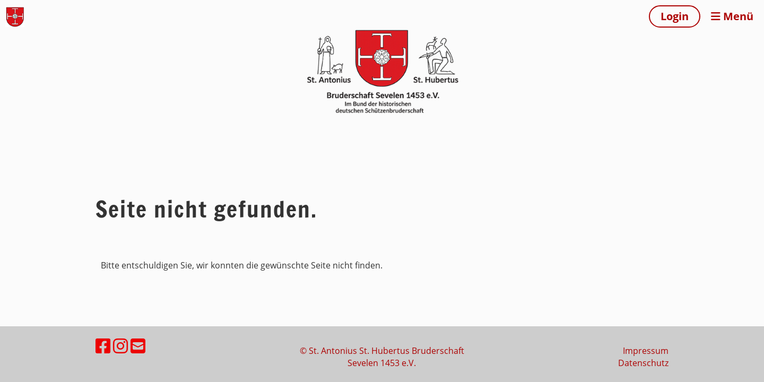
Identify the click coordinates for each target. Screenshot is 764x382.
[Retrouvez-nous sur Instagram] (120, 345)
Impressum (645, 351)
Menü (732, 16)
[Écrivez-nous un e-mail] (138, 345)
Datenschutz (643, 363)
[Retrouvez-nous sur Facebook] (103, 345)
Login (675, 16)
